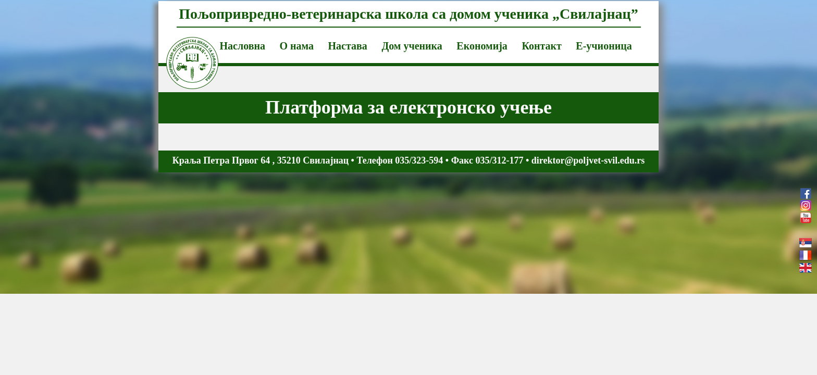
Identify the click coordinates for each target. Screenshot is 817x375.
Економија (481, 46)
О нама (296, 46)
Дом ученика (411, 46)
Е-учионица (604, 46)
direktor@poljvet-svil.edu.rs (588, 160)
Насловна (242, 46)
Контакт (541, 46)
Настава (347, 46)
